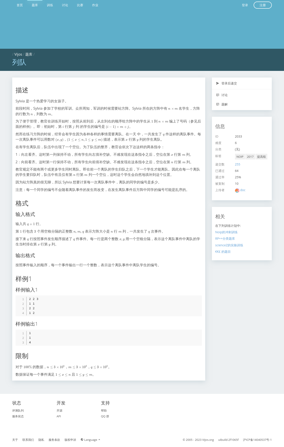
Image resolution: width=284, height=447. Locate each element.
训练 (50, 5)
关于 (15, 440)
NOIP (240, 157)
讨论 (65, 5)
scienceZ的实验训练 (229, 245)
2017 (250, 157)
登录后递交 (226, 83)
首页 (20, 5)
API (59, 416)
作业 (95, 5)
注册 (263, 5)
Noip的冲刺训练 (226, 232)
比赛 (80, 5)
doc (242, 190)
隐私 (41, 440)
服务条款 (54, 440)
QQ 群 (105, 416)
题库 (35, 5)
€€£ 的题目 (223, 251)
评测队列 (18, 410)
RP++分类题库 (225, 238)
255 (237, 164)
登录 (245, 5)
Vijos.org (208, 440)
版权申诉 (70, 440)
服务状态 (18, 416)
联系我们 (28, 440)
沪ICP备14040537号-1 (257, 440)
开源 (59, 410)
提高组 (261, 157)
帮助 (104, 410)
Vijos (18, 54)
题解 (222, 104)
